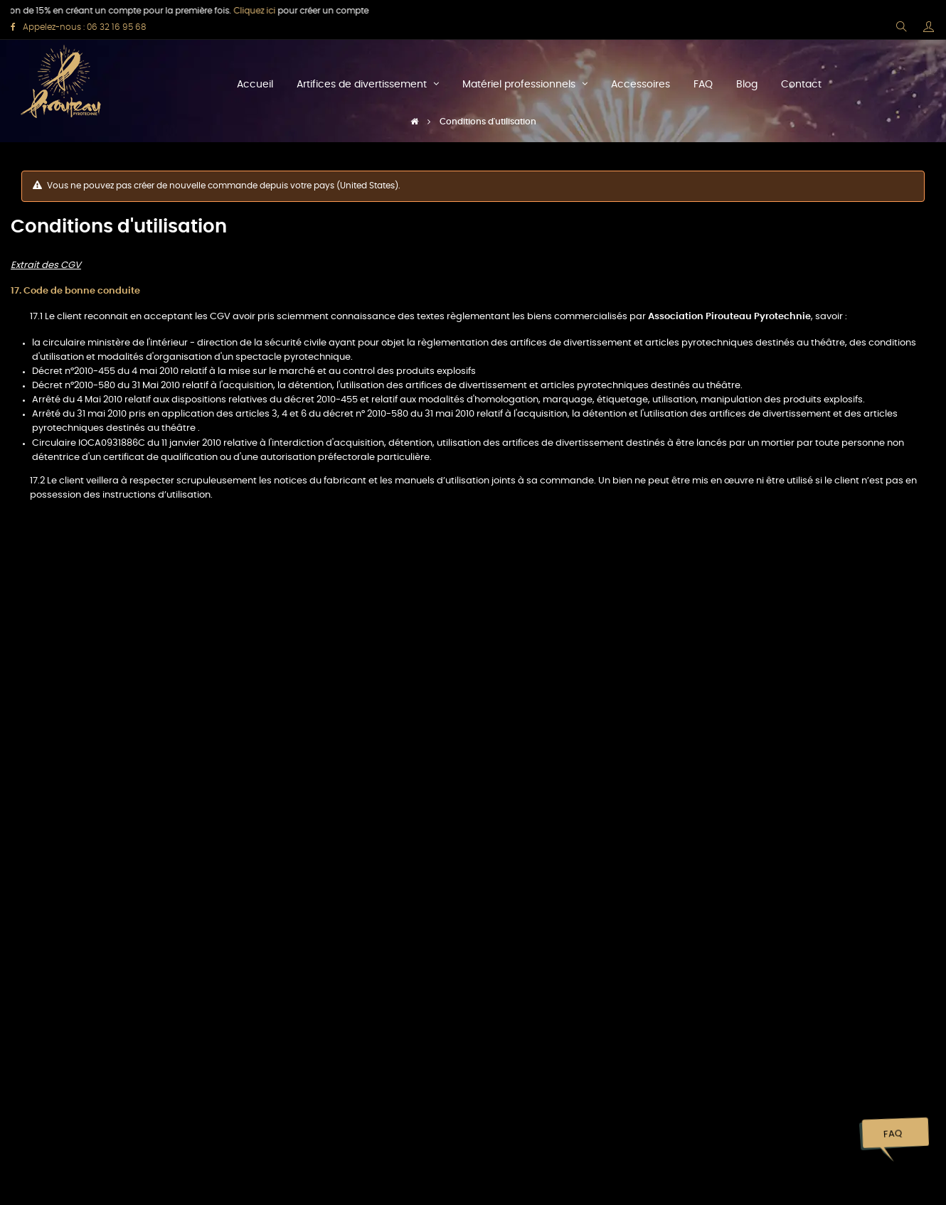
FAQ (892, 1134)
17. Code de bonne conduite (75, 291)
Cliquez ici (243, 10)
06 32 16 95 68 (116, 27)
